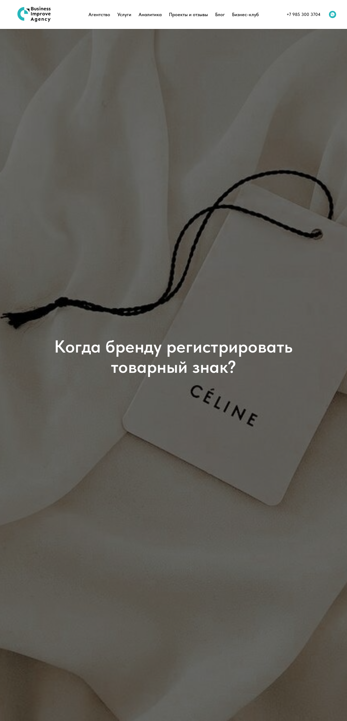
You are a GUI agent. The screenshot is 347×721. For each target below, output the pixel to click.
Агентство (99, 14)
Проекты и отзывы (188, 14)
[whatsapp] (332, 14)
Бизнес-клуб (245, 14)
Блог (220, 14)
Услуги (124, 14)
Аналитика (150, 14)
